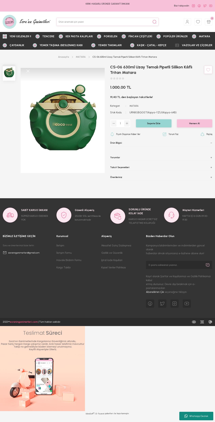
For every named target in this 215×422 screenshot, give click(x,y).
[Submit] (207, 271)
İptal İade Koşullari (111, 266)
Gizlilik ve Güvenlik (112, 258)
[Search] (107, 22)
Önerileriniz (117, 180)
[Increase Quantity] (127, 123)
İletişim (60, 251)
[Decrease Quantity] (113, 123)
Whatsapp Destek (196, 416)
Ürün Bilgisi (116, 142)
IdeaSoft (90, 419)
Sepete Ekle (153, 123)
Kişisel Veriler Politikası (113, 273)
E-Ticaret (100, 419)
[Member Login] (185, 22)
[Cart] (208, 22)
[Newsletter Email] (179, 271)
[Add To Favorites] (208, 70)
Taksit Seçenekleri (121, 169)
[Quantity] (120, 123)
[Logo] (26, 22)
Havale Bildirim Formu (68, 266)
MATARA (135, 105)
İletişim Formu (64, 258)
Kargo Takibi (63, 273)
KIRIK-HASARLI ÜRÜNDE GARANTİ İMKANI (108, 3)
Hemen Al (194, 123)
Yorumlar (115, 158)
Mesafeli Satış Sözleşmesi (116, 251)
